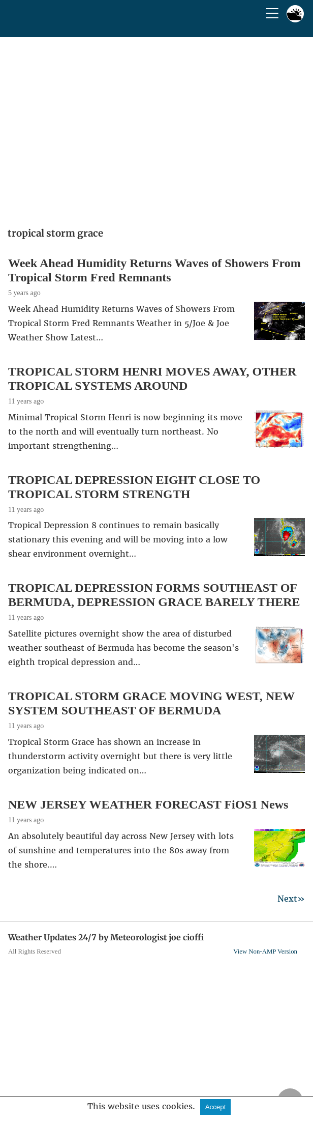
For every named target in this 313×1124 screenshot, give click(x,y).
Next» (291, 899)
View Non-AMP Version (265, 951)
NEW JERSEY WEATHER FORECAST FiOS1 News (148, 804)
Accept (215, 1107)
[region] (156, 128)
